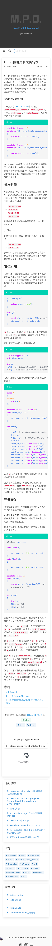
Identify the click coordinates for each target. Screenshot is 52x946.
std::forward (11, 681)
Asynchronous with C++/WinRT (23, 814)
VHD (34, 853)
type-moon (38, 861)
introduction (33, 844)
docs (30, 714)
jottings (34, 857)
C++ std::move (21, 106)
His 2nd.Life (14, 896)
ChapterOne (11, 853)
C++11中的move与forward (17, 685)
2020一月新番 (12, 865)
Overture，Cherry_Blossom (27, 849)
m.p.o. (9, 849)
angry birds (23, 857)
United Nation (15, 884)
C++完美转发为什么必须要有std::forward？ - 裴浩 (25, 690)
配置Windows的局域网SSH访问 (23, 826)
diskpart (10, 857)
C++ (21, 714)
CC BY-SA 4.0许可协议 (35, 704)
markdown (11, 844)
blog (26, 708)
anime (26, 861)
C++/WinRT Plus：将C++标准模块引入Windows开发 (25, 781)
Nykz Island (14, 888)
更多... (23, 865)
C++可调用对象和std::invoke (26, 728)
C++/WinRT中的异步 (18, 809)
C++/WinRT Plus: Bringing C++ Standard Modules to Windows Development (23, 790)
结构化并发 (13, 797)
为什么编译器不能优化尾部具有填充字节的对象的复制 (26, 820)
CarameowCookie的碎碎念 (21, 901)
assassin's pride (13, 861)
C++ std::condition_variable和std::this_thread (27, 734)
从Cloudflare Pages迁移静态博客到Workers (25, 803)
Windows (25, 853)
